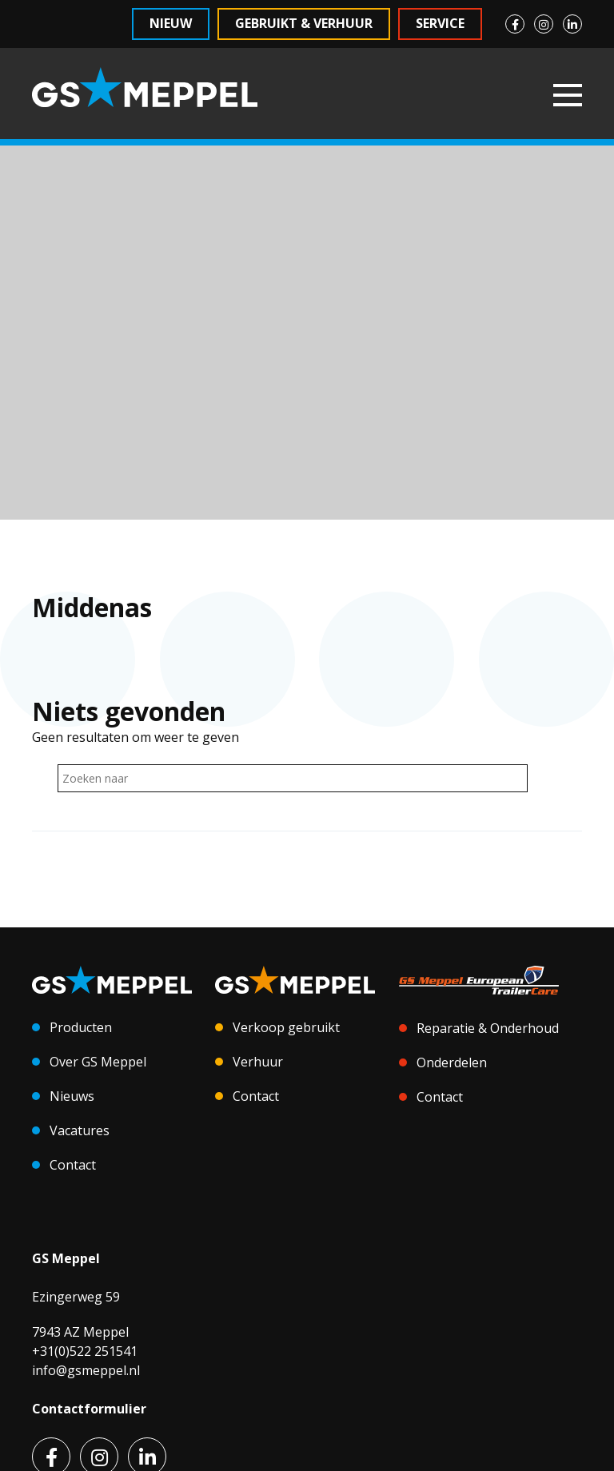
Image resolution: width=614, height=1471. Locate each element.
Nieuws (72, 1096)
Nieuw (171, 23)
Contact (73, 1165)
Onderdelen (452, 1062)
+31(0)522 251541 (85, 1351)
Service (440, 23)
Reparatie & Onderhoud (488, 1028)
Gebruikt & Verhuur (304, 23)
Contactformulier (89, 1408)
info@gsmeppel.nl (86, 1370)
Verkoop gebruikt (286, 1027)
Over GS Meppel (98, 1061)
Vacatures (80, 1130)
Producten (81, 1027)
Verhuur (258, 1061)
